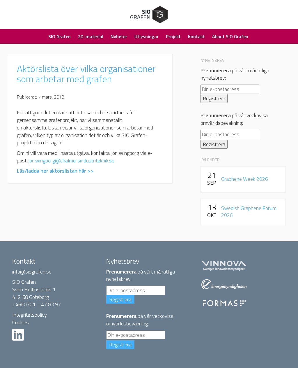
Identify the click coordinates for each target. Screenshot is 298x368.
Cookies (20, 322)
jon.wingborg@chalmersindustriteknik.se (71, 160)
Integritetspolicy (29, 315)
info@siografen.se (32, 272)
